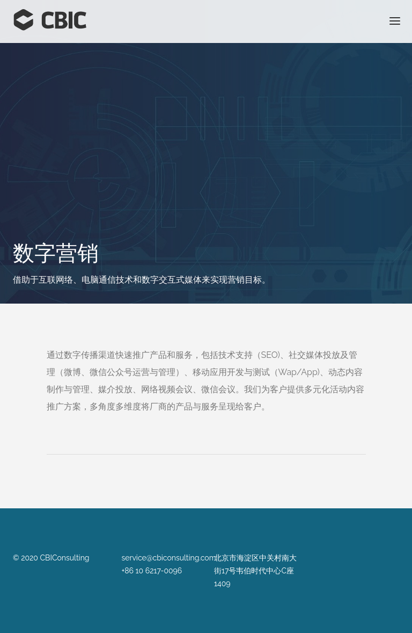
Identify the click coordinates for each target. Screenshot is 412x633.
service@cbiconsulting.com (169, 557)
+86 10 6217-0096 (152, 570)
